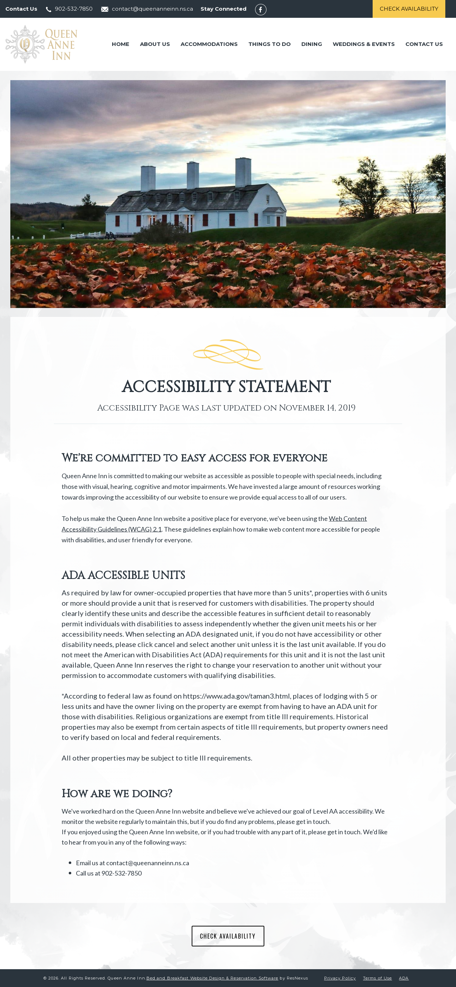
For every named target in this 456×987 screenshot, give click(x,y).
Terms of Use (377, 978)
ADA (404, 978)
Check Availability (409, 8)
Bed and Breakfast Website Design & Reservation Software (212, 978)
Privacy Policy (340, 978)
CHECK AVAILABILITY (228, 936)
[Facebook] (264, 9)
